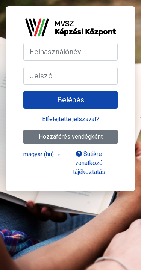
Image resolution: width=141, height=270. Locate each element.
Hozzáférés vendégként (71, 136)
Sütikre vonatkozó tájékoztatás (89, 163)
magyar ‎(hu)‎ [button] (39, 154)
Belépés (70, 99)
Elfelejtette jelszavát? (70, 119)
